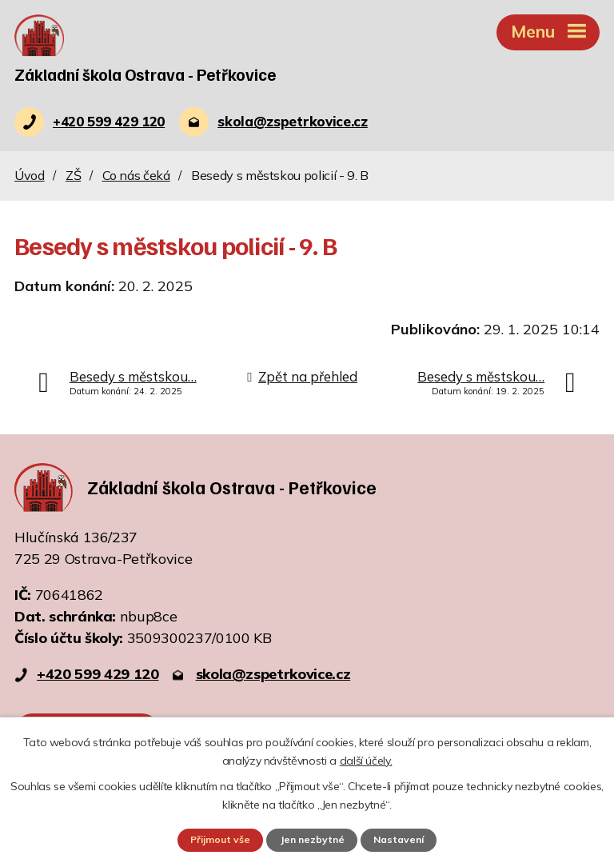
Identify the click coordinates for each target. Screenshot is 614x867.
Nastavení (401, 839)
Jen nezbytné (311, 839)
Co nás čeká (136, 176)
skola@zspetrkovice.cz (273, 675)
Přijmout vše (217, 839)
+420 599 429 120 (97, 675)
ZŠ (73, 176)
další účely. (366, 760)
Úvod (29, 176)
